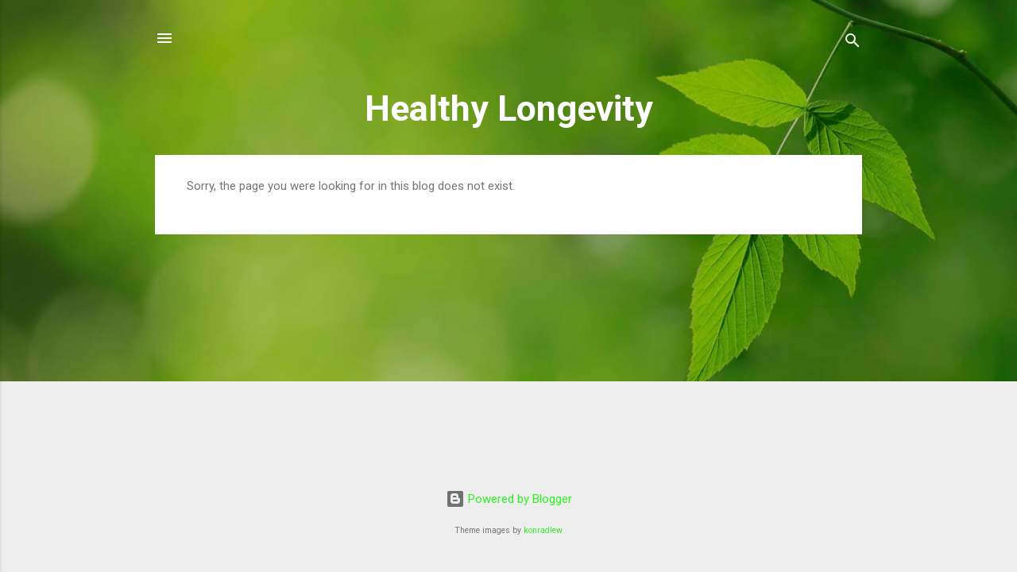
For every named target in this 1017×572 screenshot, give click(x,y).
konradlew (543, 530)
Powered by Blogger (509, 499)
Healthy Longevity (509, 108)
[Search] (852, 43)
